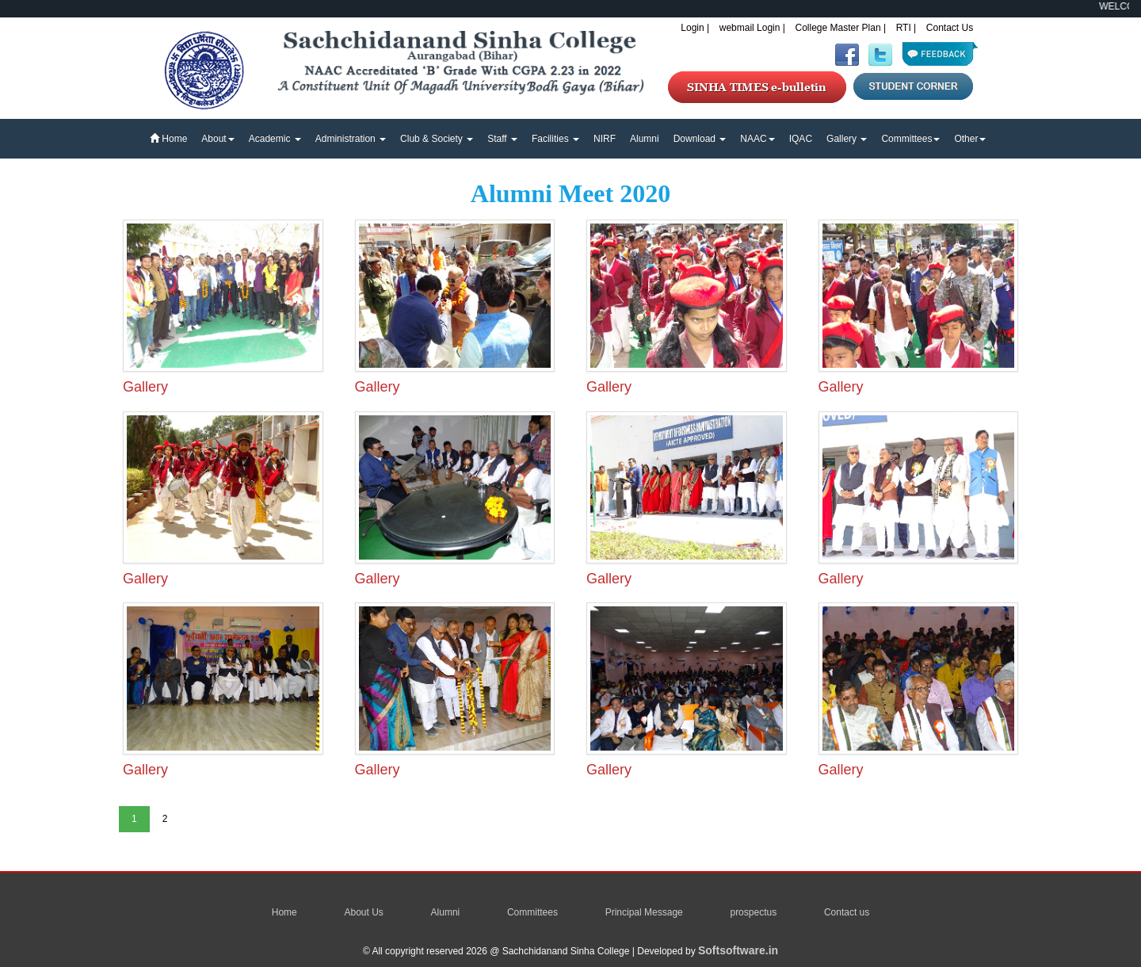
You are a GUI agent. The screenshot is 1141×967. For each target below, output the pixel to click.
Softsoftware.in (738, 950)
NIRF (604, 138)
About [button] (217, 138)
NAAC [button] (757, 138)
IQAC (800, 138)
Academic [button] (275, 138)
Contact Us (949, 27)
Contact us (846, 912)
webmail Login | (752, 27)
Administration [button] (350, 138)
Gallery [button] (846, 138)
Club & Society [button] (436, 138)
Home (168, 138)
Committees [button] (910, 138)
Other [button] (970, 138)
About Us (363, 912)
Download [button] (700, 138)
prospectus (753, 912)
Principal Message (644, 912)
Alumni (644, 138)
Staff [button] (502, 138)
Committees (532, 912)
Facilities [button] (555, 138)
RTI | (906, 27)
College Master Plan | (841, 27)
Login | (695, 27)
